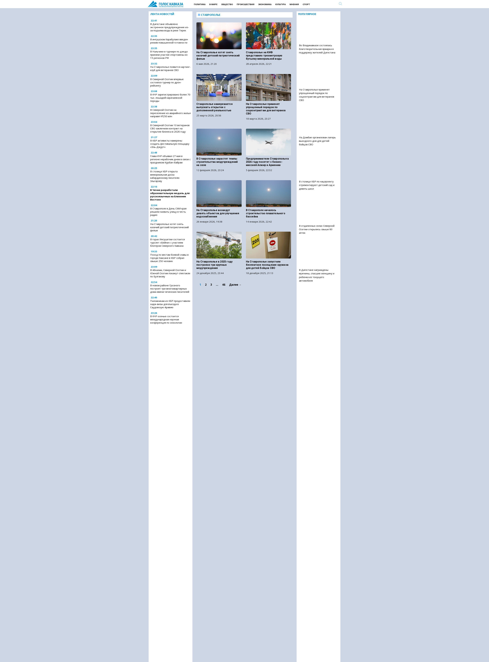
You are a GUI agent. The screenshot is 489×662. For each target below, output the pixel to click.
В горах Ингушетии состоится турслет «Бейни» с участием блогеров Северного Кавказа (167, 242)
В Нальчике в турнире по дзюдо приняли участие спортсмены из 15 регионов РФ (169, 54)
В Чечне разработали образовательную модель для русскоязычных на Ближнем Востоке (170, 194)
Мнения (294, 4)
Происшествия (245, 4)
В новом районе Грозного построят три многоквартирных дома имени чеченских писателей (169, 288)
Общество (227, 4)
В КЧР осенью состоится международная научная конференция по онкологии (166, 319)
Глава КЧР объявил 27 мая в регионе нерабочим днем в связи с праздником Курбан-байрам (170, 159)
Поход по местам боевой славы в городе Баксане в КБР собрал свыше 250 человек (169, 258)
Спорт (306, 4)
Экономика (265, 4)
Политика (200, 4)
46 (223, 265)
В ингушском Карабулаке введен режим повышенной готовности (169, 41)
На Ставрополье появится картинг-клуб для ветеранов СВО (170, 68)
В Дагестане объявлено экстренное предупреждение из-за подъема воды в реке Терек (169, 27)
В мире (213, 4)
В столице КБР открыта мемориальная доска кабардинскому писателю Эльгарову (164, 176)
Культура (280, 4)
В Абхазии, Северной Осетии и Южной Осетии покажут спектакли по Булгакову (170, 273)
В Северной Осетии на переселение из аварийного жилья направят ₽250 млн (170, 113)
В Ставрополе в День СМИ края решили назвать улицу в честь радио (168, 211)
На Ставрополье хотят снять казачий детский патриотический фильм (169, 227)
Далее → (235, 265)
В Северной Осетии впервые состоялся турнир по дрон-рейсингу (167, 82)
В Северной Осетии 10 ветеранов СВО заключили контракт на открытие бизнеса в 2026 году (170, 128)
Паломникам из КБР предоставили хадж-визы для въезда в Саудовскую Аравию (170, 304)
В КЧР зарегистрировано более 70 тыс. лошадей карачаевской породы (170, 97)
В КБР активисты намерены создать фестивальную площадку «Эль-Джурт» (169, 144)
